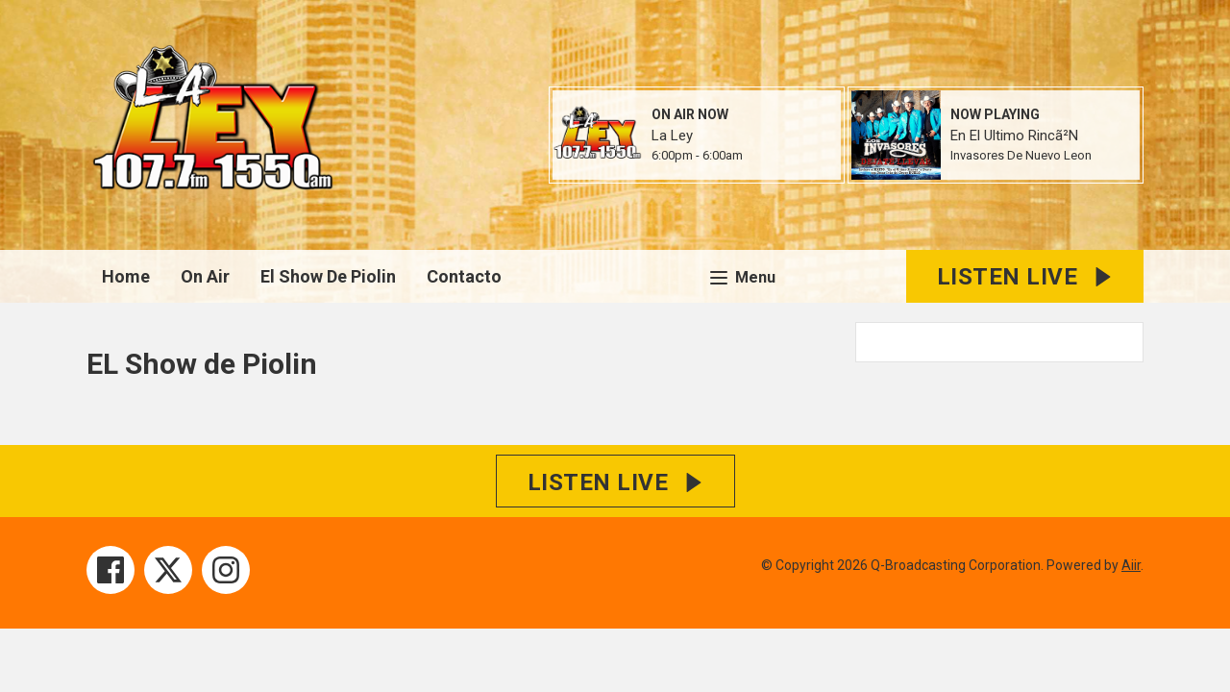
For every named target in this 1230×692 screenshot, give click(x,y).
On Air (205, 276)
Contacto (464, 276)
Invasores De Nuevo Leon (1021, 155)
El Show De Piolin (328, 276)
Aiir (1131, 565)
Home (126, 276)
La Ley (672, 135)
